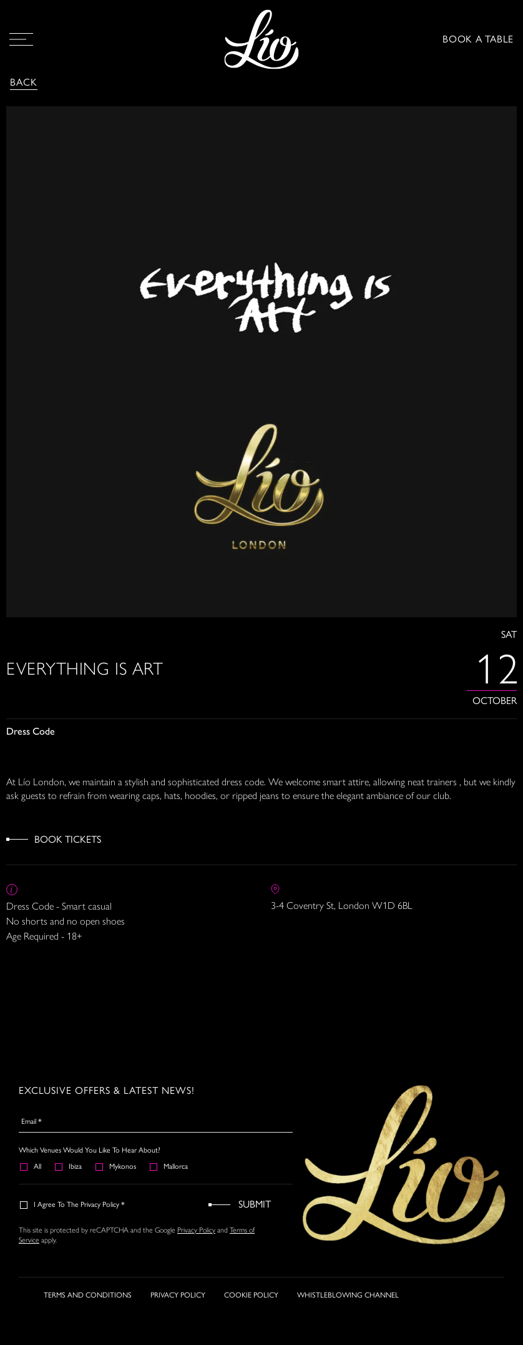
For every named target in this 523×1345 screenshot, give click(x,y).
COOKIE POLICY (251, 1296)
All (31, 1166)
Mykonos (116, 1166)
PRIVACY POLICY (177, 1296)
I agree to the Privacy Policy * (73, 1204)
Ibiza (69, 1166)
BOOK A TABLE (478, 39)
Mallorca (169, 1166)
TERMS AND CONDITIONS (88, 1296)
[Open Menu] (21, 39)
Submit (254, 1204)
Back (23, 82)
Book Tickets (67, 839)
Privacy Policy (196, 1229)
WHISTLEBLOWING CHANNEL (348, 1296)
